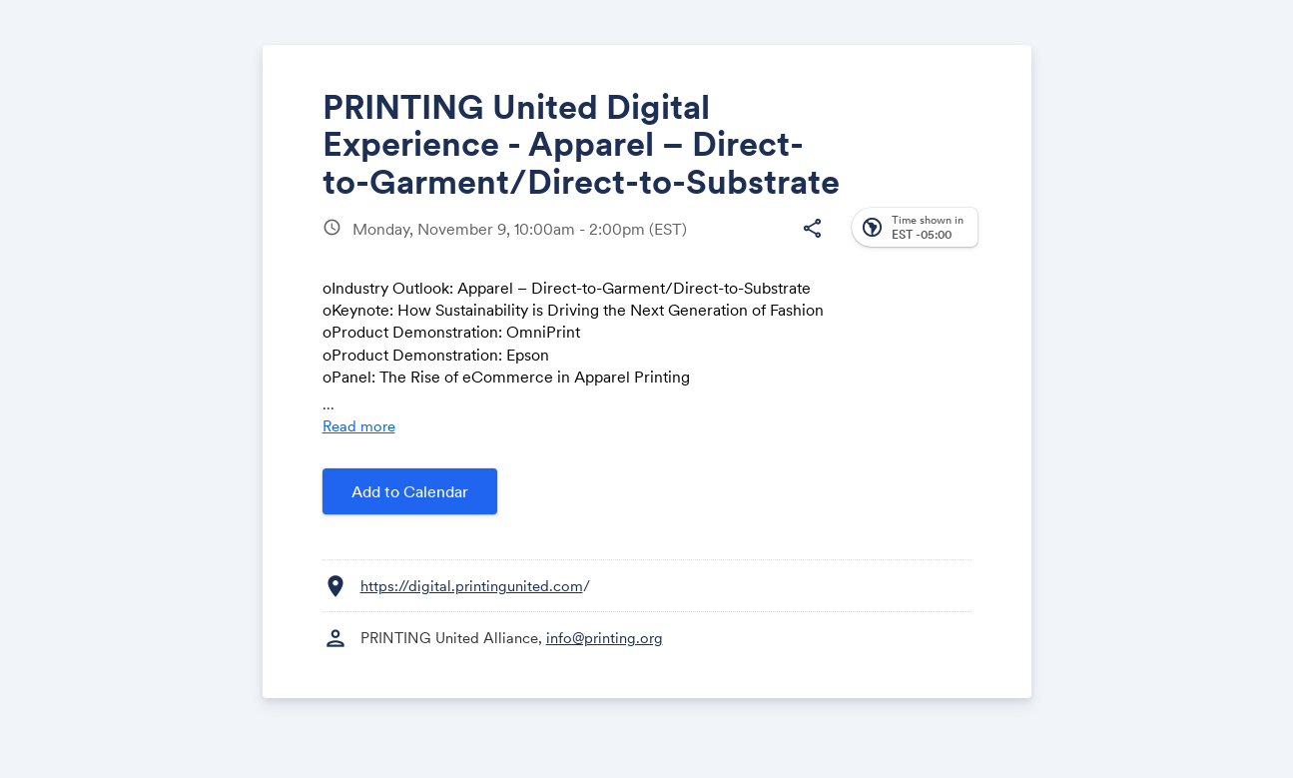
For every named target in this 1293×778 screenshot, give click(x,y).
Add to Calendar (409, 491)
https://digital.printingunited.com (471, 585)
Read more (359, 425)
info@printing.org (604, 637)
